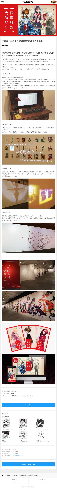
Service (8, 475)
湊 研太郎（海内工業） (18, 455)
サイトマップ (42, 482)
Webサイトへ (28, 405)
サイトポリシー (14, 479)
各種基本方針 (14, 482)
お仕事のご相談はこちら (28, 464)
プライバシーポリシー (42, 479)
